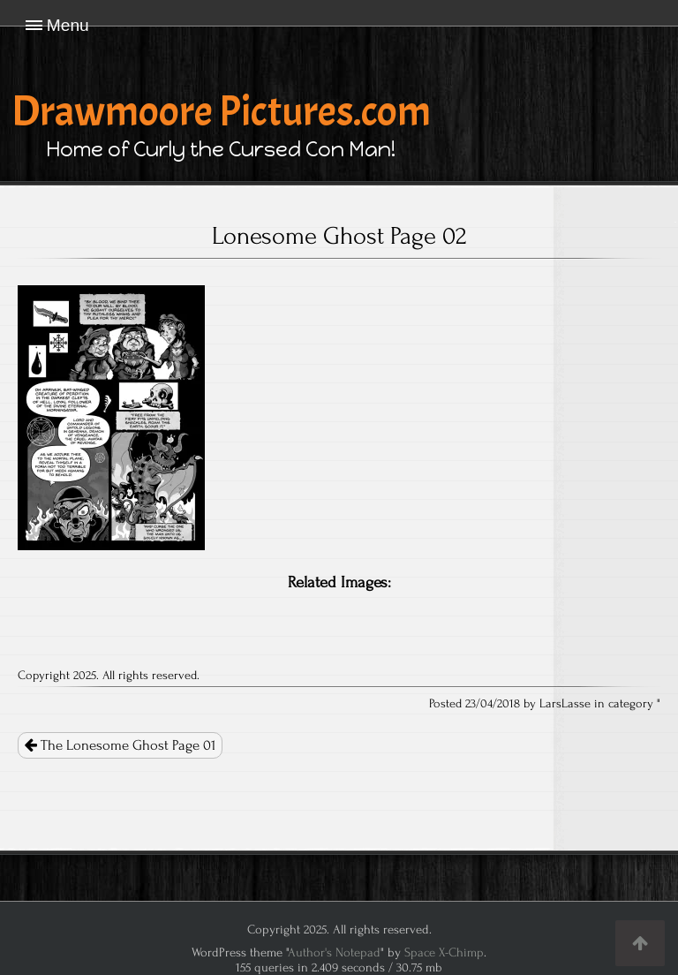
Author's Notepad (334, 952)
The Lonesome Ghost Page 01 (120, 745)
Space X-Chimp (444, 952)
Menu (68, 25)
